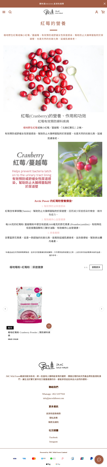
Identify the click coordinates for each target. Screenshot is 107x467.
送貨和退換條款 (53, 359)
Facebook (53, 383)
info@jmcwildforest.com (53, 344)
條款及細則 (53, 368)
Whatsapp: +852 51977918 (53, 339)
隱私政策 (53, 363)
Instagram (53, 387)
